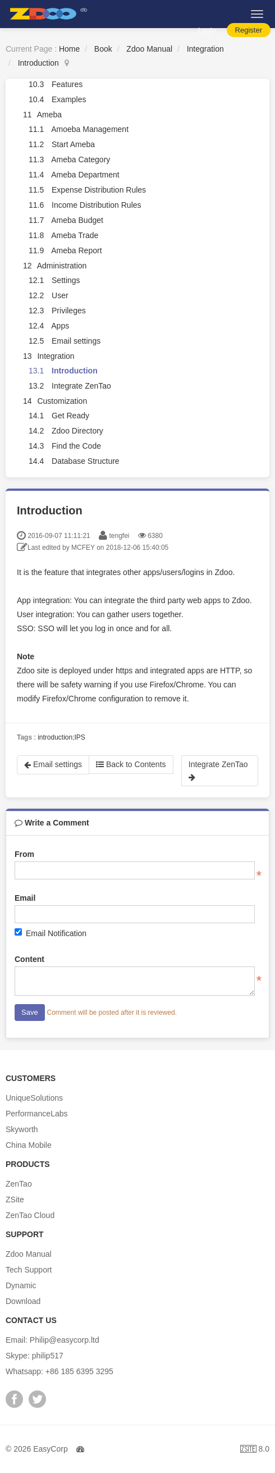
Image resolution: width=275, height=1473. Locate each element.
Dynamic (21, 1285)
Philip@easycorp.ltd (64, 1339)
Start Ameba (73, 144)
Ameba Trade (74, 235)
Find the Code (76, 445)
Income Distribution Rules (96, 204)
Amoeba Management (90, 129)
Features (67, 84)
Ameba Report (76, 250)
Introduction (38, 62)
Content (29, 959)
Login (207, 30)
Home (69, 48)
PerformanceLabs (37, 1113)
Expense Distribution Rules (99, 189)
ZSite (15, 1199)
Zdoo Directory (77, 430)
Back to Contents (131, 764)
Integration (205, 48)
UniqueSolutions (34, 1097)
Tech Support (29, 1269)
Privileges (69, 310)
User (60, 295)
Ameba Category (80, 159)
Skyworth (22, 1129)
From (24, 854)
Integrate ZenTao (81, 385)
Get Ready (70, 415)
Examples (69, 99)
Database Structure (86, 461)
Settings (66, 280)
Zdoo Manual (149, 48)
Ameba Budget (77, 220)
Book (103, 48)
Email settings (76, 340)
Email (25, 897)
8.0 (254, 1450)
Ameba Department (85, 174)
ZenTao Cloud (30, 1215)
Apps (60, 325)
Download (23, 1301)
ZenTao (19, 1183)
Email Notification (50, 933)
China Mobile (29, 1145)
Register (248, 30)
